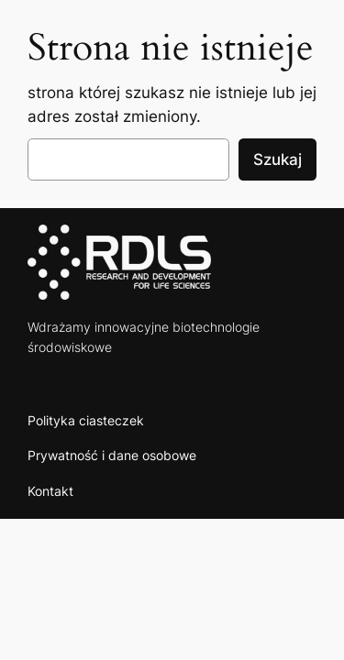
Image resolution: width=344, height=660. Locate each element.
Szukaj (277, 159)
